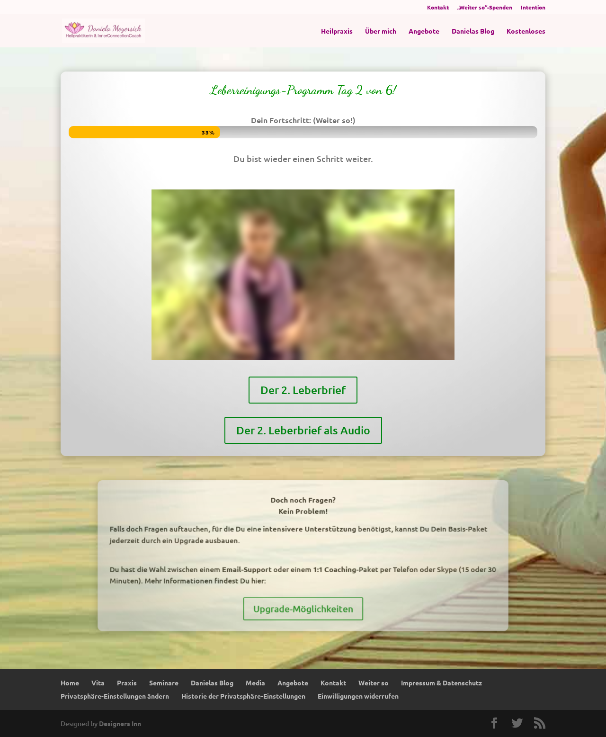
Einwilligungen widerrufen (358, 696)
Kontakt (438, 7)
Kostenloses (526, 31)
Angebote (424, 31)
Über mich (380, 31)
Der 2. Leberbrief (303, 358)
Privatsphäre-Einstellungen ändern (115, 696)
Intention (533, 7)
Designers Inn (120, 723)
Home (70, 682)
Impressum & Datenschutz (441, 682)
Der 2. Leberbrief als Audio (303, 389)
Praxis (127, 682)
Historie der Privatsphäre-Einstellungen (243, 696)
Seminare (163, 682)
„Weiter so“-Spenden (484, 7)
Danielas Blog (473, 31)
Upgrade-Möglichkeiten (303, 591)
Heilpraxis (337, 31)
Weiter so (373, 682)
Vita (98, 682)
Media (255, 682)
